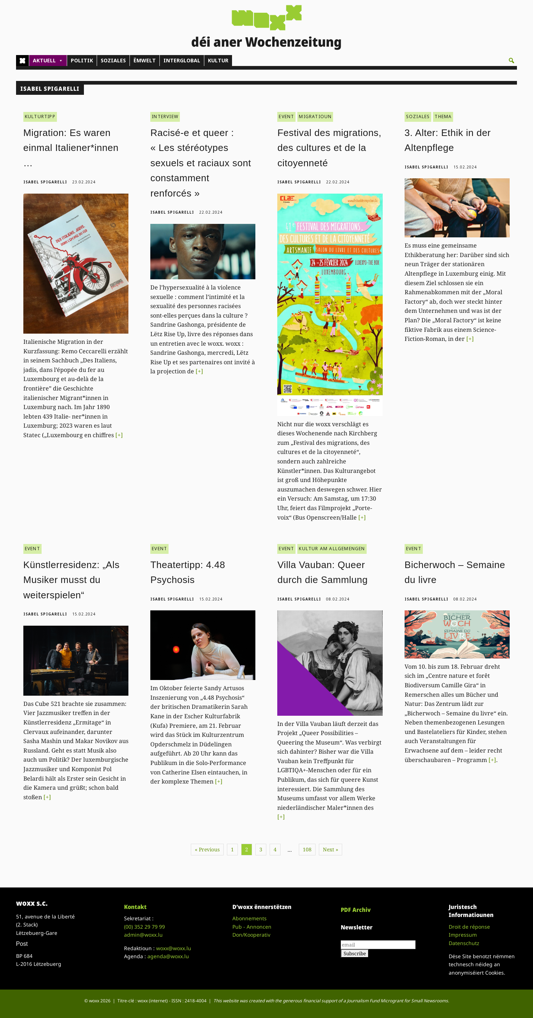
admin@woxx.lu (143, 934)
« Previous (207, 849)
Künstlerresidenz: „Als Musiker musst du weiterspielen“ (71, 580)
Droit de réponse (469, 926)
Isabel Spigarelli (45, 181)
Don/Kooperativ (251, 934)
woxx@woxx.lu (173, 948)
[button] (511, 60)
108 (307, 849)
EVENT (286, 116)
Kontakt (135, 907)
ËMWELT (145, 60)
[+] (119, 435)
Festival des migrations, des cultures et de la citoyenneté (329, 147)
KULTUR (218, 60)
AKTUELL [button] (48, 60)
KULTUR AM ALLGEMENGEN (332, 548)
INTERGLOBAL (181, 60)
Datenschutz (464, 943)
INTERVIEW (165, 116)
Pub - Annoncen (251, 926)
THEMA (443, 116)
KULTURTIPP (40, 116)
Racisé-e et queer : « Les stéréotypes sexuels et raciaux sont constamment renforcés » (200, 163)
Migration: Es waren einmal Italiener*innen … (71, 147)
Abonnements (249, 918)
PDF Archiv (356, 910)
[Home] (22, 60)
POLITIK (82, 60)
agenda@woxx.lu (168, 956)
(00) (144, 926)
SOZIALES (113, 60)
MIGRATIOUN (315, 116)
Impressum (463, 934)
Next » (330, 849)
